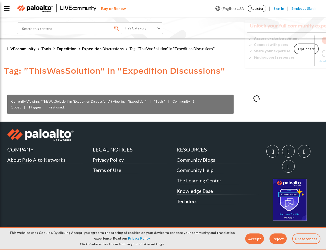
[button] (254, 238)
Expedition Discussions (103, 48)
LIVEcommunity (21, 48)
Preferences (306, 238)
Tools (46, 48)
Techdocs (187, 201)
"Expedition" (137, 101)
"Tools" (159, 101)
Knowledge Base (195, 191)
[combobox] (75, 28)
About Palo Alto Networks (36, 160)
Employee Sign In (305, 8)
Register (256, 8)
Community (181, 101)
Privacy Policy (139, 238)
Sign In (279, 8)
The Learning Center (199, 180)
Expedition (66, 48)
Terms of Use (107, 170)
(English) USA (229, 8)
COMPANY (20, 149)
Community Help (195, 170)
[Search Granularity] (143, 28)
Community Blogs (196, 160)
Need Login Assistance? (297, 61)
